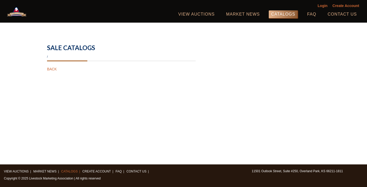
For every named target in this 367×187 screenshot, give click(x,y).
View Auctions (196, 14)
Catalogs (283, 14)
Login (322, 6)
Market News (243, 14)
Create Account (345, 6)
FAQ (311, 14)
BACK (52, 69)
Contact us (342, 14)
